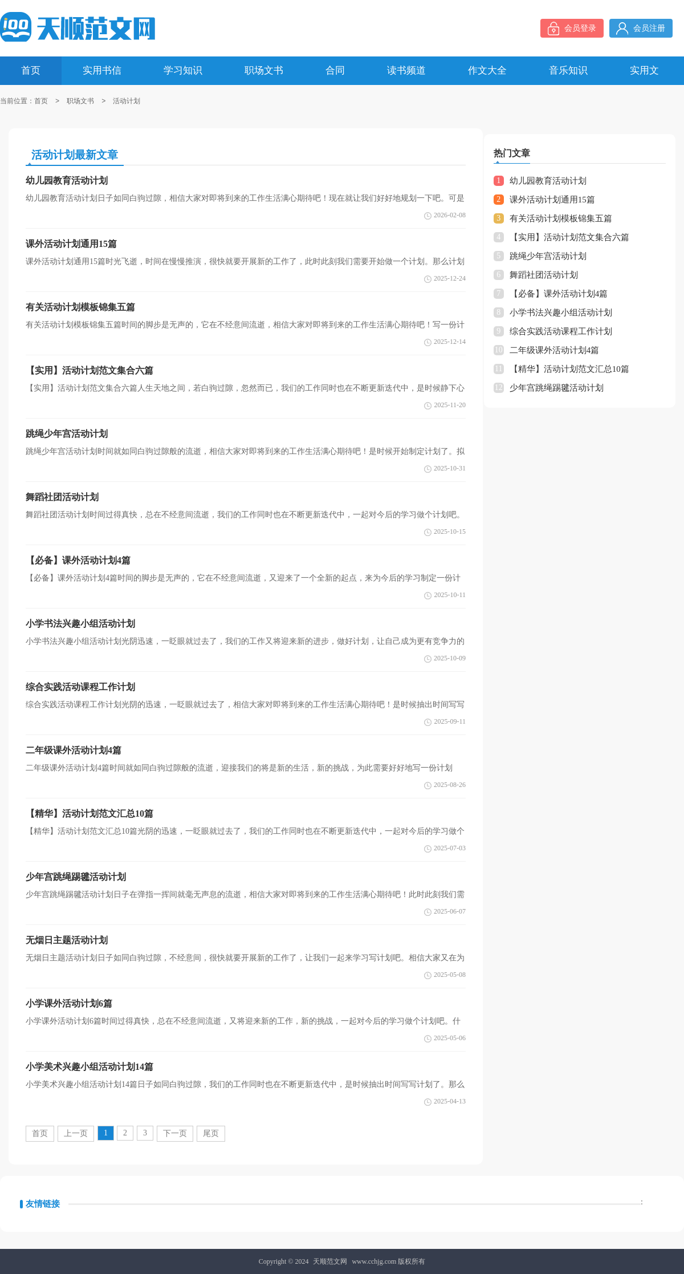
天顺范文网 (330, 1261)
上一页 (76, 1133)
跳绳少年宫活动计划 (548, 256)
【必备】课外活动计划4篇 (559, 293)
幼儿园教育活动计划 (548, 180)
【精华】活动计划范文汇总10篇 (569, 369)
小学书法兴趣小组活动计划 (561, 312)
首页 (41, 101)
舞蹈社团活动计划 (544, 274)
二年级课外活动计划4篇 (555, 350)
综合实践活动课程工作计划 (561, 331)
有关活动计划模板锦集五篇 (561, 218)
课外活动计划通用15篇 (552, 199)
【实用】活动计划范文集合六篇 (569, 237)
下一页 (175, 1133)
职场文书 (80, 101)
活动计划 (126, 101)
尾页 (211, 1133)
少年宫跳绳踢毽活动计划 (557, 387)
